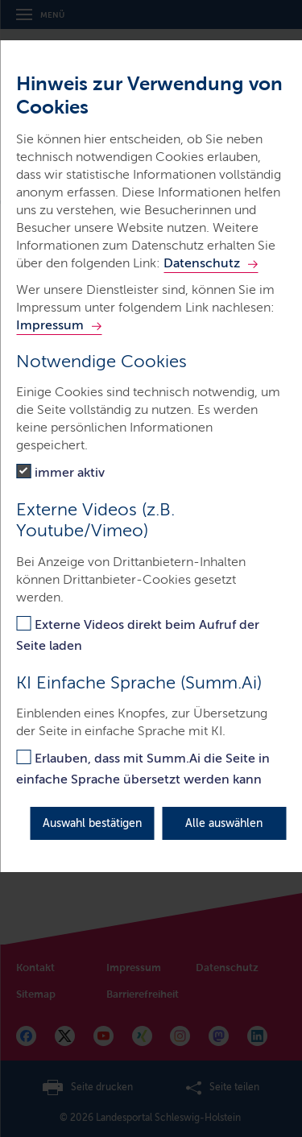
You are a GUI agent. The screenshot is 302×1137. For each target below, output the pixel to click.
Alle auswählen (224, 823)
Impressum (50, 325)
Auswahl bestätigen (92, 823)
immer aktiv (70, 472)
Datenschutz (201, 263)
